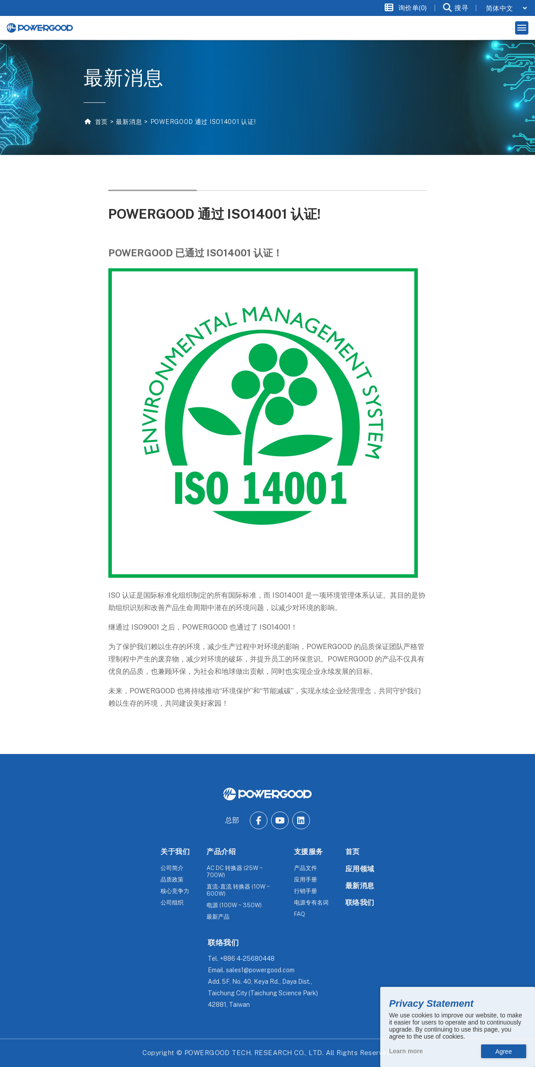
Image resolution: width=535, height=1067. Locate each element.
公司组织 (171, 902)
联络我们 (359, 902)
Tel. (241, 958)
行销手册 (305, 891)
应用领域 (359, 869)
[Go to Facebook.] (259, 820)
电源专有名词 (311, 902)
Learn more (406, 1051)
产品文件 (305, 868)
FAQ (299, 914)
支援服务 (308, 851)
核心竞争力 (174, 891)
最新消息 (129, 121)
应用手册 (305, 879)
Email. (251, 970)
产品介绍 (221, 851)
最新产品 (217, 916)
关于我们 (175, 851)
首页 (100, 121)
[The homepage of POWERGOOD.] (267, 793)
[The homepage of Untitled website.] (40, 28)
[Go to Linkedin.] (301, 820)
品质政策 (171, 879)
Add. (263, 993)
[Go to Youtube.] (280, 820)
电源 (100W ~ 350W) (234, 905)
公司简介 (171, 868)
